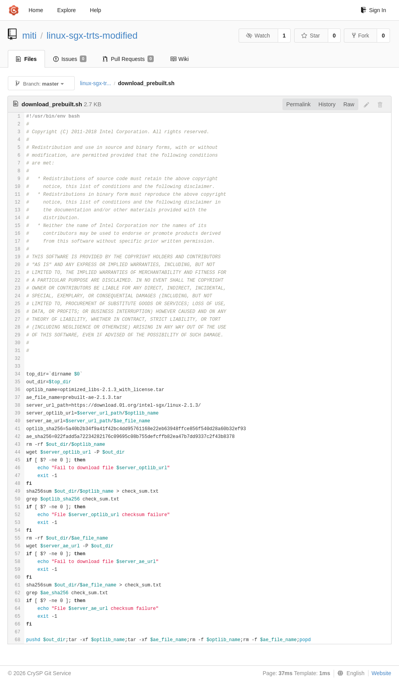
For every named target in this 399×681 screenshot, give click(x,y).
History (327, 104)
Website (381, 673)
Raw (348, 104)
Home (36, 10)
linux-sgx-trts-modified (92, 35)
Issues (69, 59)
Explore (66, 10)
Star (310, 35)
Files (26, 59)
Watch (258, 35)
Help (95, 10)
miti (29, 35)
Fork (360, 35)
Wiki (179, 59)
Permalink (298, 104)
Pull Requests (128, 59)
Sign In (373, 10)
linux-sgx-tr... (95, 83)
